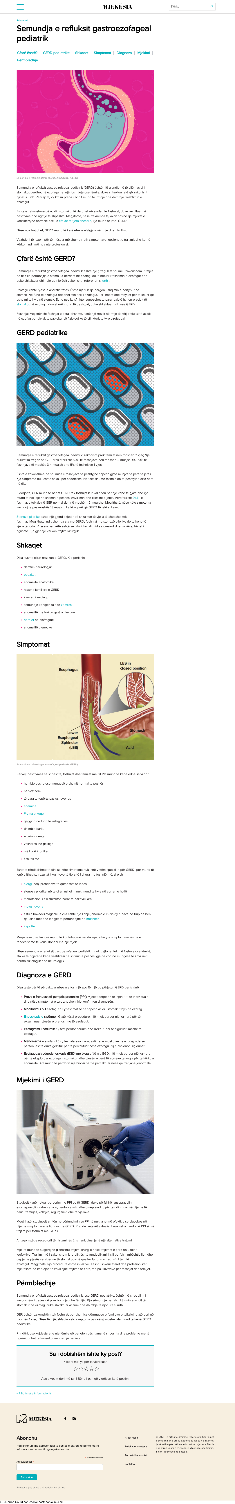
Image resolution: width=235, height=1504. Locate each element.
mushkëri (93, 919)
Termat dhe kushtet (136, 1455)
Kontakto (130, 1464)
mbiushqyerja (33, 906)
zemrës (66, 605)
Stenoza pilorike (28, 516)
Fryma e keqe (34, 813)
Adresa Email (25, 1462)
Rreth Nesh (131, 1438)
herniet (29, 620)
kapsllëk (29, 926)
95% (136, 498)
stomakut (23, 304)
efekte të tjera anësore (75, 221)
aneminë (30, 806)
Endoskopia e (33, 1016)
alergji (28, 884)
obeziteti (30, 574)
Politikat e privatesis (136, 1446)
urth (105, 280)
